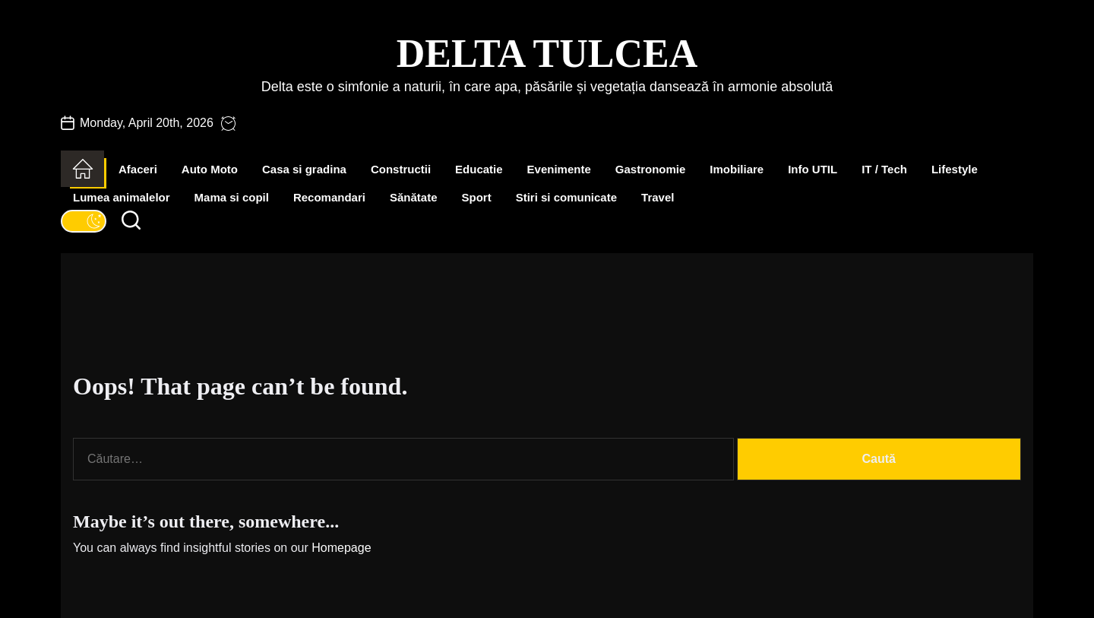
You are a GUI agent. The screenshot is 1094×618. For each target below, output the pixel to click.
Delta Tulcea (547, 53)
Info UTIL (812, 169)
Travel (657, 197)
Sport (477, 197)
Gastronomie (650, 169)
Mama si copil (231, 197)
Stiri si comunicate (566, 197)
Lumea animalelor (121, 197)
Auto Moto (210, 169)
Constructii (401, 169)
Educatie (479, 169)
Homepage (341, 547)
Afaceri (138, 169)
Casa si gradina (304, 169)
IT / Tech (884, 169)
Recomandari (329, 197)
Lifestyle (954, 169)
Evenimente (559, 169)
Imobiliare (737, 169)
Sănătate (414, 197)
